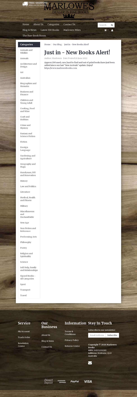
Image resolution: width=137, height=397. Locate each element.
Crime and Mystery (25, 126)
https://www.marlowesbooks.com (60, 68)
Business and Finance (26, 93)
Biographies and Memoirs (28, 85)
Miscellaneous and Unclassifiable (27, 214)
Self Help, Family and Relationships (29, 269)
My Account (24, 331)
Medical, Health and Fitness (27, 199)
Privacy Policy (72, 340)
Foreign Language (25, 148)
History (24, 181)
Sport (23, 284)
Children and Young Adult (26, 101)
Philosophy (25, 242)
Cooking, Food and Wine (27, 110)
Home (26, 24)
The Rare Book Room (34, 35)
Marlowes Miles (72, 30)
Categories (53, 24)
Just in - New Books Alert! (76, 44)
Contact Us (69, 24)
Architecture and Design (28, 65)
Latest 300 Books (50, 30)
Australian (25, 78)
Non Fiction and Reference (28, 229)
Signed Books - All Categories (27, 277)
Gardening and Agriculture (27, 157)
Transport (25, 290)
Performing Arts (28, 236)
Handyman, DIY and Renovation (28, 174)
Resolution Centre (23, 344)
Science (24, 262)
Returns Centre (72, 346)
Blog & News (29, 30)
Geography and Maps (28, 165)
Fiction (23, 142)
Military (24, 206)
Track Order (24, 337)
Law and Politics (28, 186)
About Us (38, 24)
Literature (25, 192)
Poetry (23, 248)
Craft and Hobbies (24, 118)
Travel (23, 295)
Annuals (24, 58)
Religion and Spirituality (26, 255)
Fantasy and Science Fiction (27, 135)
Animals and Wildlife (26, 51)
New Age (24, 222)
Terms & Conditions (70, 333)
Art (21, 72)
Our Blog (57, 44)
